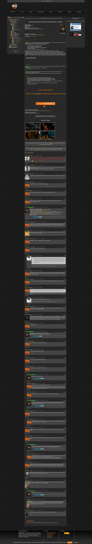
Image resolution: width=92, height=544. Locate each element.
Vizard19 (26, 427)
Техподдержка (49, 536)
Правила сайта (49, 535)
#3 (48, 491)
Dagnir (61, 24)
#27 (42, 279)
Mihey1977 (27, 470)
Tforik (26, 314)
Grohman (28, 454)
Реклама (79, 11)
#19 (42, 349)
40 (41, 34)
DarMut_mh (27, 165)
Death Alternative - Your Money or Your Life (32, 66)
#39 (43, 165)
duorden (26, 462)
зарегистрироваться (55, 522)
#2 (42, 480)
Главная (12, 11)
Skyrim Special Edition (17, 38)
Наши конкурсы (75, 18)
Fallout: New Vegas (17, 30)
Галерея (60, 11)
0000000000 (27, 182)
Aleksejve (27, 510)
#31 (41, 255)
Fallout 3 (15, 27)
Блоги (51, 11)
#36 (40, 190)
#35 (40, 199)
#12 (42, 419)
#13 (42, 366)
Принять (69, 542)
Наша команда (49, 537)
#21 (46, 331)
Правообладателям (50, 534)
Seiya (26, 287)
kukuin (26, 436)
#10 (43, 427)
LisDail (26, 230)
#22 (42, 323)
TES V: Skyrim (16, 43)
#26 (42, 297)
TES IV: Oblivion (16, 41)
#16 (44, 392)
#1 (43, 510)
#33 (44, 222)
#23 (41, 314)
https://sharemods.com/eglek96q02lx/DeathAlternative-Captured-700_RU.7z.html (38, 110)
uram (28, 419)
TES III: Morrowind (16, 40)
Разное (69, 11)
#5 (42, 470)
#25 (40, 287)
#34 (45, 207)
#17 (48, 400)
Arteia (26, 190)
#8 (48, 444)
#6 (42, 462)
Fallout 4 (15, 28)
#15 (44, 383)
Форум (30, 11)
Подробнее (76, 542)
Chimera (26, 349)
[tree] (16, 33)
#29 (43, 247)
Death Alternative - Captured (41, 213)
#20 (42, 341)
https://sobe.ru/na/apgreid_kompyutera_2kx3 (32, 113)
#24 (43, 306)
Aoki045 (26, 323)
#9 (43, 454)
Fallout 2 (14, 25)
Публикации (41, 11)
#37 (42, 182)
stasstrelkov (27, 306)
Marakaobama (27, 222)
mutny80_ (27, 279)
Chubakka (27, 480)
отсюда (31, 77)
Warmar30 (27, 341)
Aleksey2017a (27, 247)
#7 (42, 436)
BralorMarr (29, 24)
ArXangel (28, 255)
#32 (41, 230)
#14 (48, 374)
